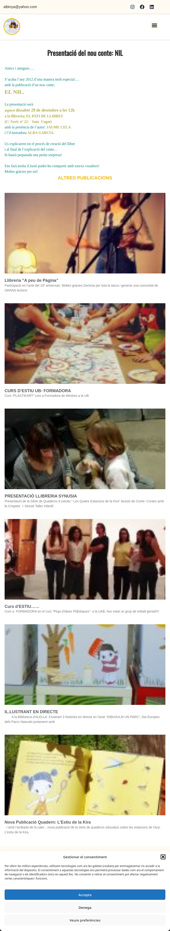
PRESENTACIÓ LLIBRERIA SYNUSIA (41, 496)
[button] (163, 857)
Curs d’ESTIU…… (22, 606)
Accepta (85, 894)
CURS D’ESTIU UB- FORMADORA (38, 390)
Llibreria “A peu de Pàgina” (31, 280)
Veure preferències (85, 920)
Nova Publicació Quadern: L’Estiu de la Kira (48, 822)
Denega (85, 907)
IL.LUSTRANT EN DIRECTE (31, 712)
